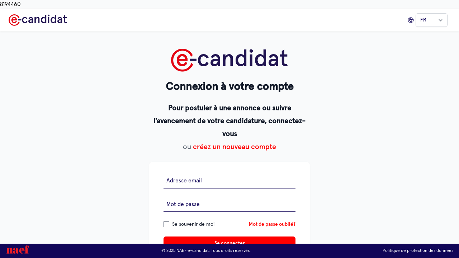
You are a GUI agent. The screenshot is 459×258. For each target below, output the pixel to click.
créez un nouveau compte (234, 146)
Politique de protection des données (418, 251)
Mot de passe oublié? (272, 224)
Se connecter (229, 243)
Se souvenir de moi (193, 224)
